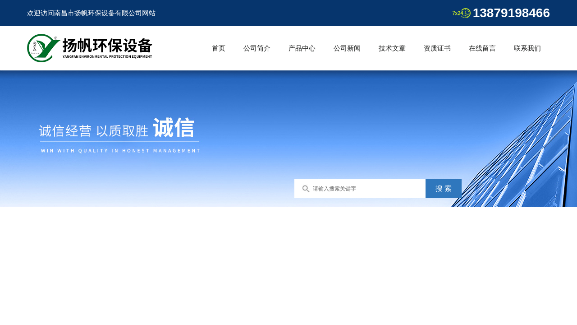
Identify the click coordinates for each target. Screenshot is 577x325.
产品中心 (302, 48)
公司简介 (256, 48)
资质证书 (437, 48)
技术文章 (392, 48)
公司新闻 (347, 48)
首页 (218, 48)
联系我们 (527, 48)
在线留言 (482, 48)
